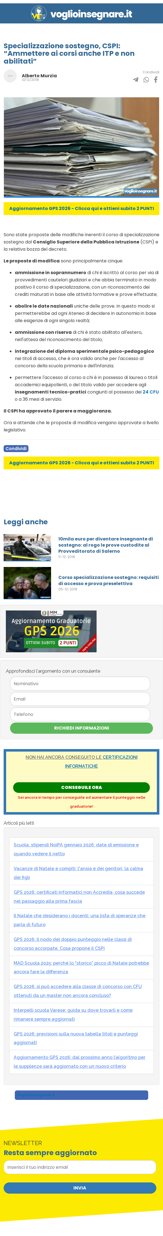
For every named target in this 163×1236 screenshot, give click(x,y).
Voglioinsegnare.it (36, 1094)
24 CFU (151, 392)
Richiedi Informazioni (81, 728)
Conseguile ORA (81, 787)
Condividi (16, 449)
